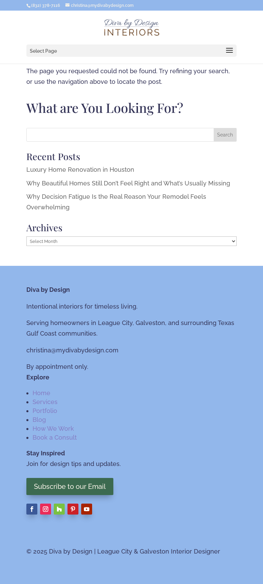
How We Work (53, 428)
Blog (39, 419)
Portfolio (45, 410)
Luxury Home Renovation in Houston (80, 169)
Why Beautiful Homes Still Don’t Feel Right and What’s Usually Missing (128, 183)
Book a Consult (55, 437)
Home (41, 393)
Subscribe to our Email (70, 486)
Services (45, 401)
